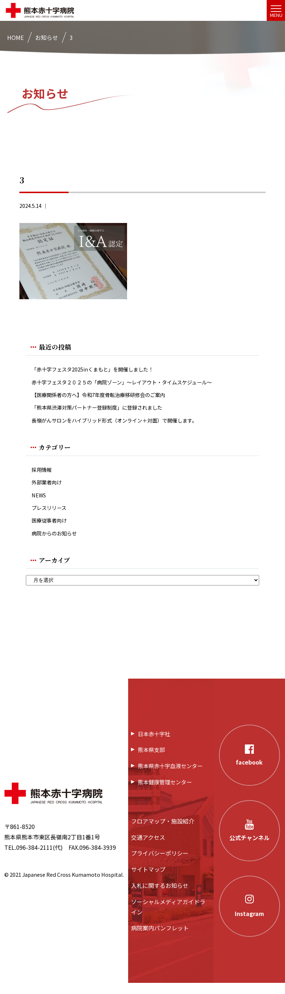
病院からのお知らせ (57, 543)
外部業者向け (49, 489)
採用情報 (43, 475)
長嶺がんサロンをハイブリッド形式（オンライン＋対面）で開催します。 (126, 425)
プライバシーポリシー (159, 864)
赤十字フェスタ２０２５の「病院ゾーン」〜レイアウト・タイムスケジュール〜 (135, 383)
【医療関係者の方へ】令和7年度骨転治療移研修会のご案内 (108, 397)
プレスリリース (51, 516)
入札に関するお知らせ (159, 896)
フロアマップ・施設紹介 (162, 831)
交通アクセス (148, 848)
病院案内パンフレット (160, 939)
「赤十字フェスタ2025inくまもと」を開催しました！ (101, 370)
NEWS (40, 502)
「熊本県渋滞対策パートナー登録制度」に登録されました (106, 411)
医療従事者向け (52, 530)
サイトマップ (148, 880)
